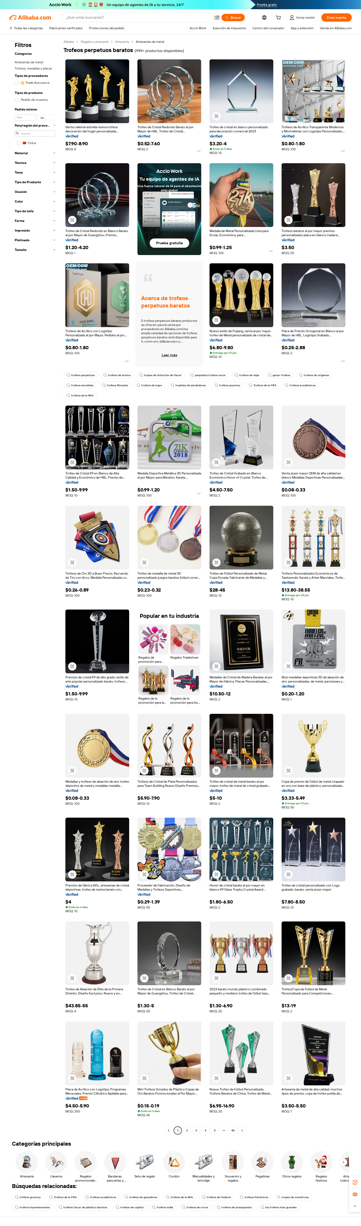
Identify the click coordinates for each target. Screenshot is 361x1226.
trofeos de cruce (195, 1207)
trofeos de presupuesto (234, 1207)
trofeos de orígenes (314, 375)
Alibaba (69, 42)
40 (233, 1130)
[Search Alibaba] (138, 17)
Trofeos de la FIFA (262, 385)
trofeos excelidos (80, 385)
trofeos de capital (129, 1207)
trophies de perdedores (188, 385)
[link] (355, 1182)
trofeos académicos (300, 385)
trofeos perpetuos (81, 375)
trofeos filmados (115, 385)
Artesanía (122, 42)
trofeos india (162, 1207)
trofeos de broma (117, 375)
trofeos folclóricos (254, 1197)
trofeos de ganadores (141, 1197)
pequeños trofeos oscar (208, 375)
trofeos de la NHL (80, 395)
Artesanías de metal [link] (150, 42)
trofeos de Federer (216, 1197)
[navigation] (35, 586)
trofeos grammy (227, 385)
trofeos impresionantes (32, 1207)
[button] (217, 17)
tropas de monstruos (293, 1197)
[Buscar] (233, 17)
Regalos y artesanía (94, 42)
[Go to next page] (242, 1130)
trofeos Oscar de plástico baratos (83, 1207)
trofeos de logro (149, 385)
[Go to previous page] (168, 1130)
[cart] (279, 18)
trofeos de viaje (247, 375)
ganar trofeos (279, 375)
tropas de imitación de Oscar (160, 375)
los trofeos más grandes (279, 1207)
